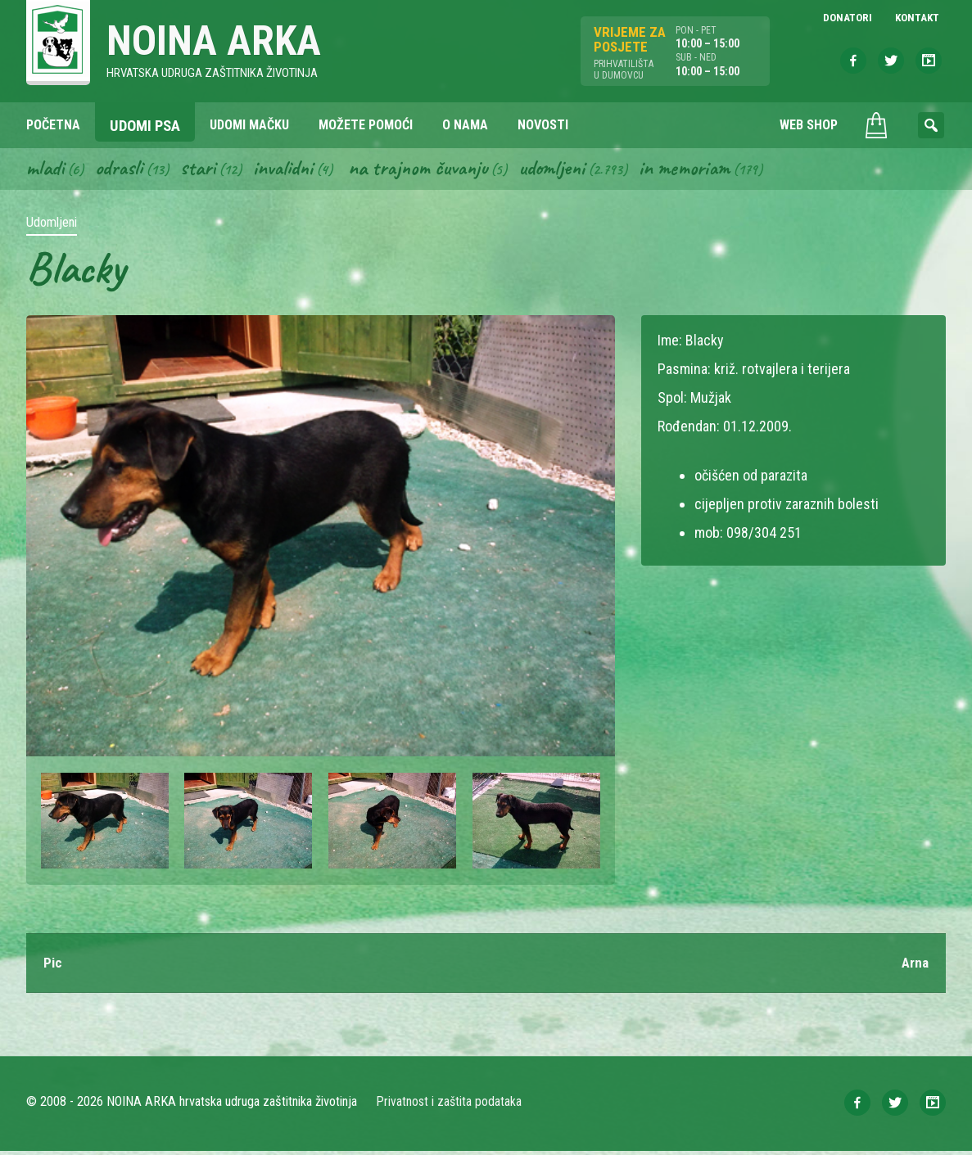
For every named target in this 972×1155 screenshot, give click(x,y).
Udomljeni (573, 170)
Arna (914, 965)
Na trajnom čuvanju (433, 170)
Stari (204, 170)
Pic (53, 965)
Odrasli (123, 170)
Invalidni (291, 170)
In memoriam (709, 170)
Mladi (46, 170)
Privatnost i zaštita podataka (450, 1105)
